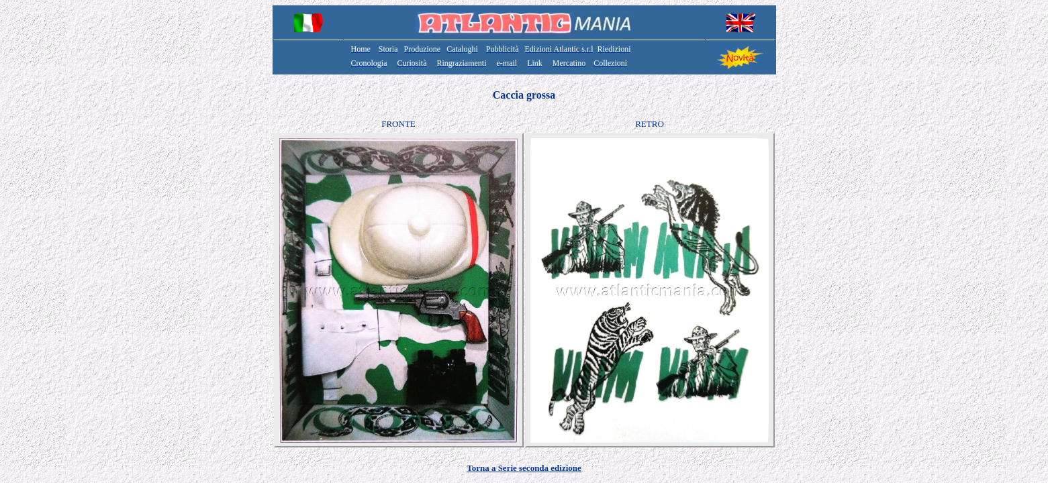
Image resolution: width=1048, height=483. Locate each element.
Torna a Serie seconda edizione (524, 468)
